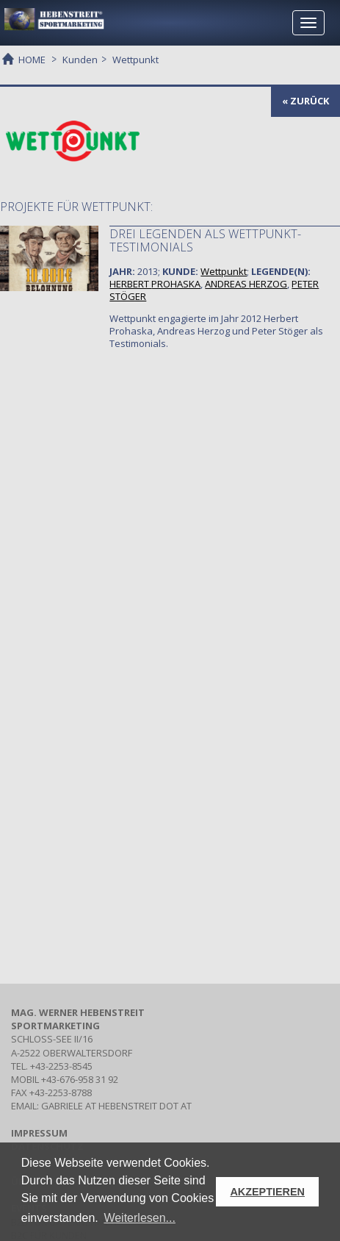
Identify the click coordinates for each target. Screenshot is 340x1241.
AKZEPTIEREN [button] (267, 1192)
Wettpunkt (223, 271)
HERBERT (154, 283)
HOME (32, 59)
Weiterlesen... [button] (140, 1218)
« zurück (305, 100)
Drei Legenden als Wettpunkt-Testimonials (205, 240)
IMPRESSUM (39, 1133)
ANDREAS (246, 283)
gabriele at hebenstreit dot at (116, 1105)
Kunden (80, 59)
